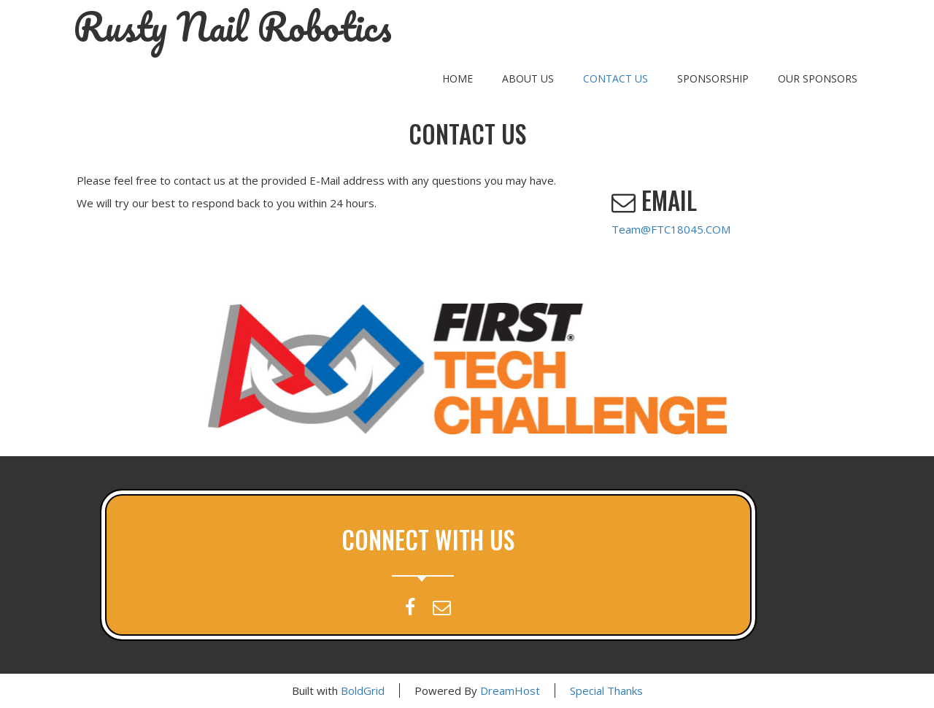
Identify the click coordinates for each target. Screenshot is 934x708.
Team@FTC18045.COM (670, 229)
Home (457, 78)
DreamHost (510, 690)
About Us (528, 78)
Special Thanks (606, 690)
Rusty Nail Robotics (232, 27)
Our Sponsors (817, 78)
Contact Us (615, 78)
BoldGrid (363, 690)
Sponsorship (713, 78)
